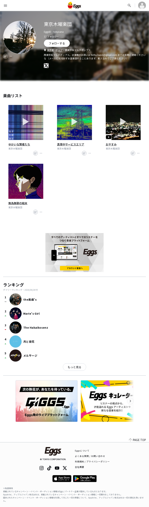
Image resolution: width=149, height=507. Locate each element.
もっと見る (74, 367)
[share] (5, 56)
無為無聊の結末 (17, 203)
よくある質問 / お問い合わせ (90, 456)
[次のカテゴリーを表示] (130, 401)
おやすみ (111, 144)
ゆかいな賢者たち (19, 144)
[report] (11, 56)
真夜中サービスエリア (70, 144)
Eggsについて (82, 450)
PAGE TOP (137, 440)
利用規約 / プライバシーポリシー (92, 461)
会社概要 (79, 466)
